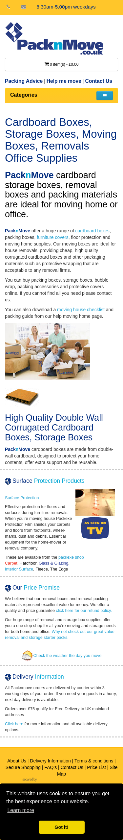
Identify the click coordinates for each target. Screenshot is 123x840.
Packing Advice (24, 81)
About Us (16, 760)
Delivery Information (50, 760)
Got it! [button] (61, 827)
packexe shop (71, 557)
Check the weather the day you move (62, 655)
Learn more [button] (20, 810)
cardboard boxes (92, 230)
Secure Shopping (23, 767)
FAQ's (50, 767)
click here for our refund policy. (84, 610)
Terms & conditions (93, 760)
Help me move (64, 81)
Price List (96, 767)
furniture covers (52, 237)
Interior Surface (19, 569)
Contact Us (98, 81)
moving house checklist (81, 309)
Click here (14, 724)
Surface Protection (22, 498)
